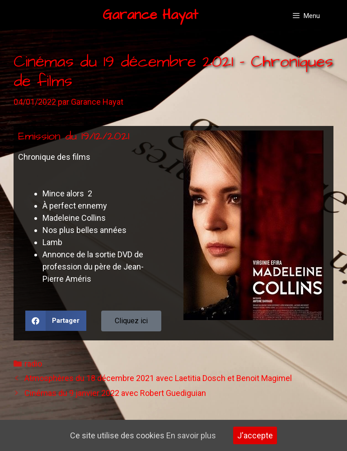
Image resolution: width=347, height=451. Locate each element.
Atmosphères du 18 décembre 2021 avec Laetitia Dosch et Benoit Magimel (158, 378)
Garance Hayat (150, 14)
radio (33, 363)
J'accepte (255, 435)
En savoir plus (191, 435)
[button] (55, 321)
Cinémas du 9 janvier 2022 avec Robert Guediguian (115, 393)
